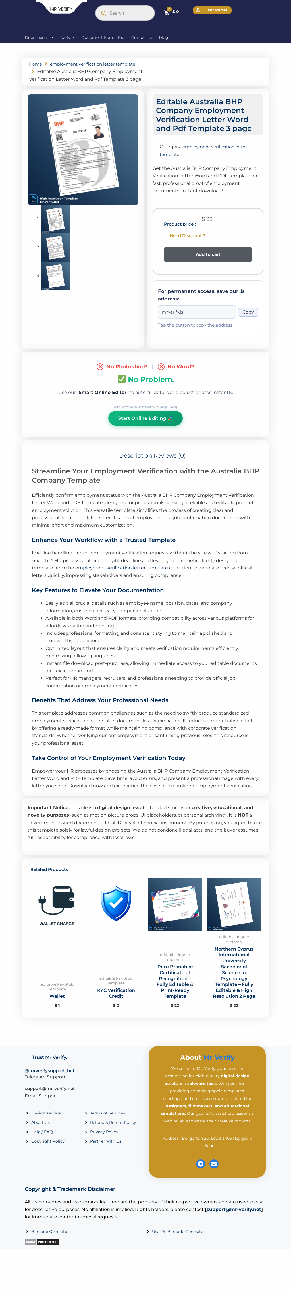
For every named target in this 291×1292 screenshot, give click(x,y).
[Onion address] (197, 320)
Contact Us (142, 37)
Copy (248, 319)
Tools (68, 37)
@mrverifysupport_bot (49, 1079)
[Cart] (171, 12)
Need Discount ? (187, 243)
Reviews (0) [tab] (169, 463)
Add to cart (208, 262)
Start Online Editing (145, 426)
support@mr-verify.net (50, 1097)
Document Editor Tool (103, 37)
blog (163, 37)
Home (36, 64)
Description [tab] (135, 463)
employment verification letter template (121, 576)
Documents (39, 37)
